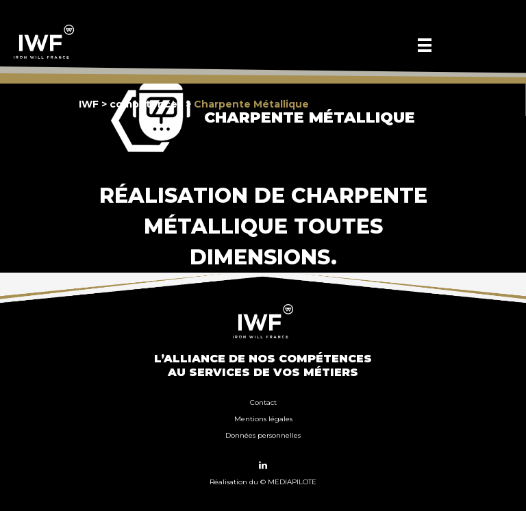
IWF (89, 104)
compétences (146, 104)
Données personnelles (263, 435)
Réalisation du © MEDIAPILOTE (263, 481)
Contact (263, 402)
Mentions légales (263, 418)
